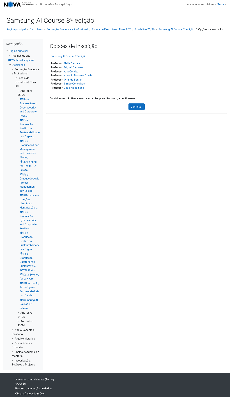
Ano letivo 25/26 (145, 29)
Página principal (16, 29)
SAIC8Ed (20, 383)
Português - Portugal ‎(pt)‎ (55, 4)
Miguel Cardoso (73, 67)
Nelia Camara (72, 63)
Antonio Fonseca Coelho (78, 75)
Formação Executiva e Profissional (67, 29)
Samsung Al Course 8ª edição (176, 29)
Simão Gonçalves (74, 83)
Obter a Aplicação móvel (29, 393)
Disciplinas (36, 29)
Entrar (221, 4)
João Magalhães (74, 87)
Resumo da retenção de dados (33, 388)
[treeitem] (23, 208)
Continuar (136, 106)
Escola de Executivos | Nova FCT (111, 29)
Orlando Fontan (73, 79)
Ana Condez (71, 71)
